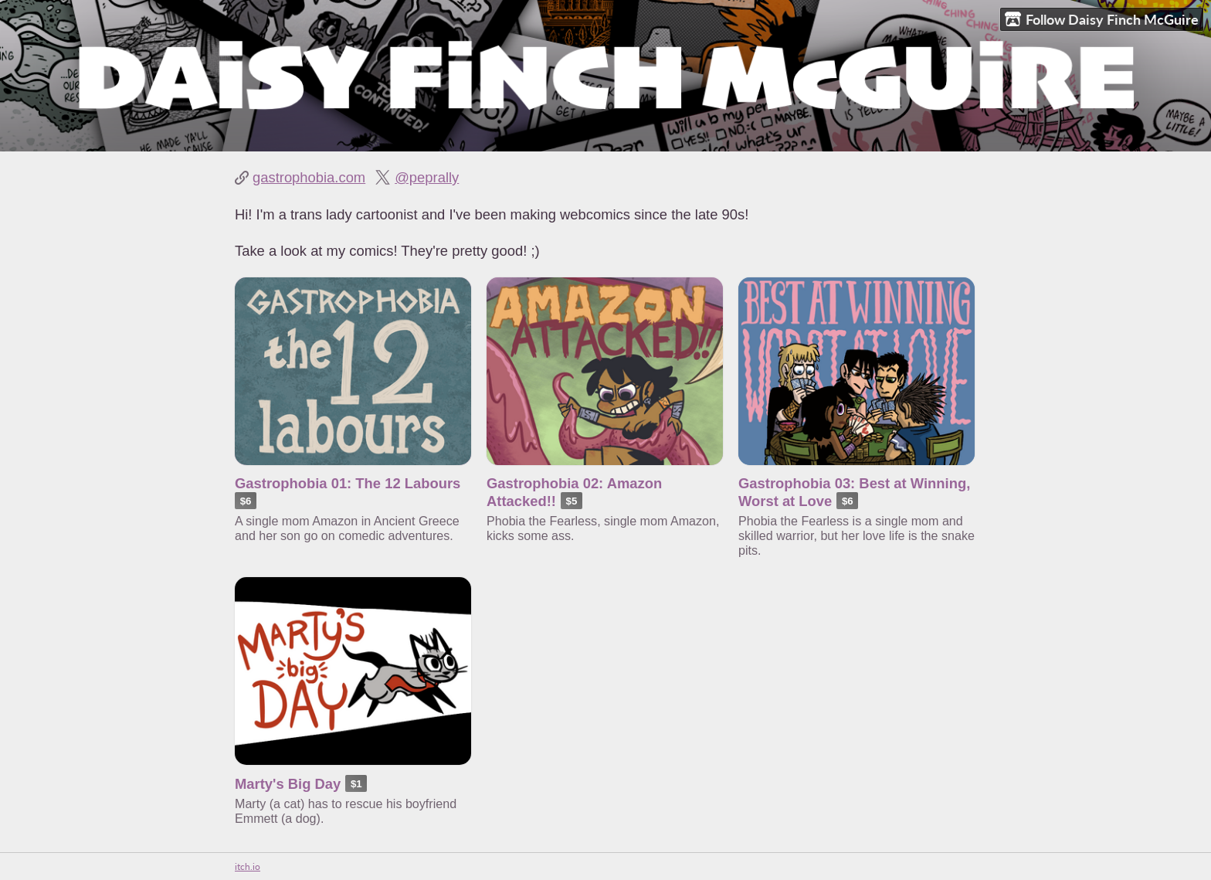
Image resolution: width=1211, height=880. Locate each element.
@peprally (427, 177)
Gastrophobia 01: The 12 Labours (347, 483)
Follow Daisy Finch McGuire (1102, 20)
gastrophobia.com (309, 177)
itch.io (247, 866)
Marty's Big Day (288, 784)
